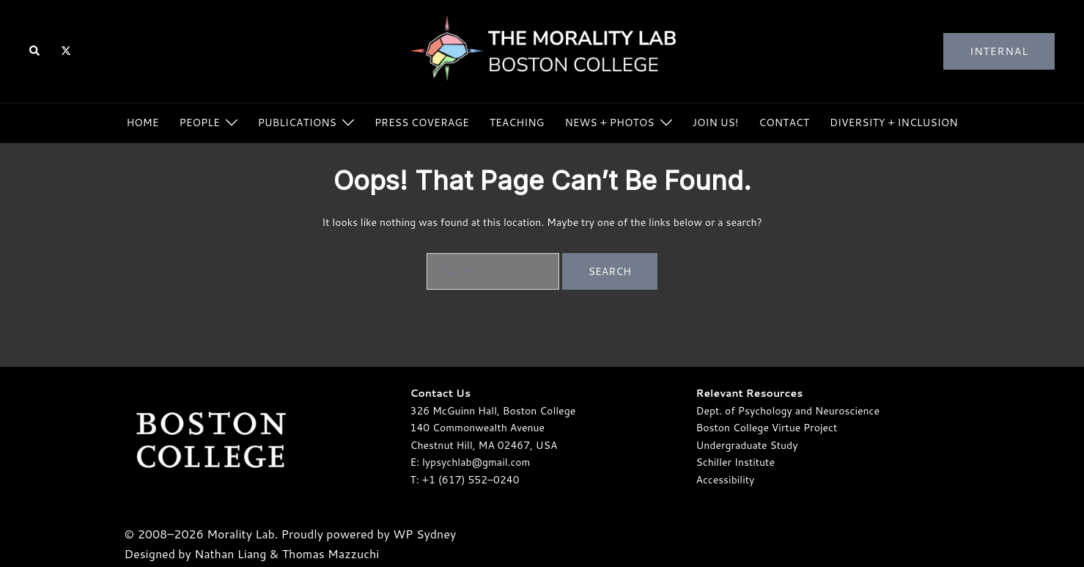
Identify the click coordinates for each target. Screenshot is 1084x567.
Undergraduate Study (747, 445)
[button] (35, 51)
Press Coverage (422, 122)
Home (142, 122)
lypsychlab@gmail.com (476, 462)
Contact (784, 122)
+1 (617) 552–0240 (471, 479)
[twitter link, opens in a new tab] (65, 50)
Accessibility (725, 479)
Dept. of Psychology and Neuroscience (788, 410)
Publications (297, 122)
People (200, 122)
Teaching (517, 122)
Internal (999, 51)
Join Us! (716, 122)
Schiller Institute (735, 462)
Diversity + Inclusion (894, 122)
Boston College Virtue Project (767, 427)
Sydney (436, 533)
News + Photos (609, 122)
